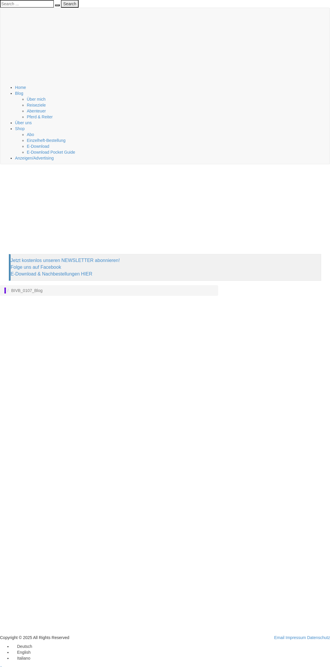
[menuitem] (22, 646)
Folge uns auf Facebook (36, 267)
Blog (19, 93)
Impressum (296, 637)
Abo (30, 134)
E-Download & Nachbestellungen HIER (51, 273)
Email (279, 637)
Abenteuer (36, 111)
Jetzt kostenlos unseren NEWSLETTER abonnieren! (65, 260)
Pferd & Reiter (40, 117)
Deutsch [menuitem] (24, 646)
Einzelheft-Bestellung (46, 140)
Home (20, 87)
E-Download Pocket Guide (51, 152)
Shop (20, 128)
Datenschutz (318, 637)
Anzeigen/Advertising (34, 158)
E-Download (38, 146)
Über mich (36, 99)
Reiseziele (36, 105)
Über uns (23, 122)
